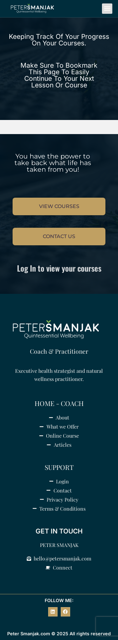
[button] (107, 8)
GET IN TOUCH (59, 531)
